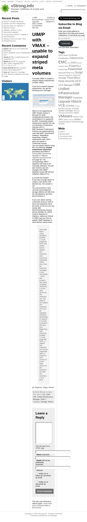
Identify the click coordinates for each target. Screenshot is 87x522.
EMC (48, 394)
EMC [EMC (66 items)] (62, 62)
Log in (62, 132)
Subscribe (65, 43)
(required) (42, 459)
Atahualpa (53, 520)
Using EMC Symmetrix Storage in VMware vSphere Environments (41, 156)
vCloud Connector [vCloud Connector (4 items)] (65, 113)
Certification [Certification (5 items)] (63, 58)
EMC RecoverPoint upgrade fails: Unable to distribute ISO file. (37, 23)
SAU (46, 174)
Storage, (44, 402)
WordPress (43, 520)
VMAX (43, 399)
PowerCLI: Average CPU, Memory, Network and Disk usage (16, 74)
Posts (70, 6)
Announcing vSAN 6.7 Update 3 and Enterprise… (15, 35)
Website (39, 474)
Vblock (50, 402)
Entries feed (64, 134)
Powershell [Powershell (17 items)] (75, 69)
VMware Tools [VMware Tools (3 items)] (78, 117)
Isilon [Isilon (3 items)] (66, 66)
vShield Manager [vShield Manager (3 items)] (77, 122)
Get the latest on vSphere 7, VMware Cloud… (14, 27)
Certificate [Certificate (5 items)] (72, 55)
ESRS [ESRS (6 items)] (74, 63)
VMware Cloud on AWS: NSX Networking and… (14, 40)
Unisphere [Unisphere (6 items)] (78, 97)
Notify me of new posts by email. (42, 488)
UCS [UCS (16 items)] (78, 80)
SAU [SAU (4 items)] (73, 73)
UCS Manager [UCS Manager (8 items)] (65, 85)
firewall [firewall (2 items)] (79, 63)
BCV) (42, 127)
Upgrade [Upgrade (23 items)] (64, 101)
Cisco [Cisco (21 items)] (73, 58)
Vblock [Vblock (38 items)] (76, 101)
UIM (34, 397)
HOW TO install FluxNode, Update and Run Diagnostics (14, 22)
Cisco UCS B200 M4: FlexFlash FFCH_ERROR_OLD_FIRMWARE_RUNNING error (21, 52)
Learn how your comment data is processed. (42, 510)
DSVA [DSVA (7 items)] (80, 58)
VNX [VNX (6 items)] (60, 119)
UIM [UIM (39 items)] (76, 85)
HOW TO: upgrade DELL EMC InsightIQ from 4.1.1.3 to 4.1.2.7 (14, 63)
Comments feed (66, 136)
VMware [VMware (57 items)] (65, 116)
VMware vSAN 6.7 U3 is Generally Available (12, 31)
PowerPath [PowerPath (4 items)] (62, 69)
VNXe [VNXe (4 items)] (65, 120)
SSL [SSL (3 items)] (79, 75)
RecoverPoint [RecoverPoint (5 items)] (64, 73)
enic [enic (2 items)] (69, 63)
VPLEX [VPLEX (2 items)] (70, 119)
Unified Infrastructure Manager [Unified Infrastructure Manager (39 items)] (68, 93)
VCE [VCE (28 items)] (61, 105)
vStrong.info (22, 5)
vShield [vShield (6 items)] (77, 119)
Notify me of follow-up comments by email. (43, 480)
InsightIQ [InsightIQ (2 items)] (61, 66)
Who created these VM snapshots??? (14, 69)
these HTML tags (43, 451)
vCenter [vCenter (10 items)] (70, 105)
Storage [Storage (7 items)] (62, 78)
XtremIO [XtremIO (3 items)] (61, 124)
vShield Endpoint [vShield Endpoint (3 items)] (64, 122)
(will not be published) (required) (43, 466)
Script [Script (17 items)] (79, 72)
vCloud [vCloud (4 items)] (77, 111)
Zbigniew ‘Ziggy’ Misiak (44, 387)
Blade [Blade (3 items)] (66, 55)
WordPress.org (65, 139)
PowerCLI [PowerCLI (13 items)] (75, 65)
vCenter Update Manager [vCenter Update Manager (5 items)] (68, 109)
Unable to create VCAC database (49, 20)
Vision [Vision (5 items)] (76, 113)
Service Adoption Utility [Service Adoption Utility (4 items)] (67, 75)
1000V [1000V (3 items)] (60, 55)
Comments (81, 6)
